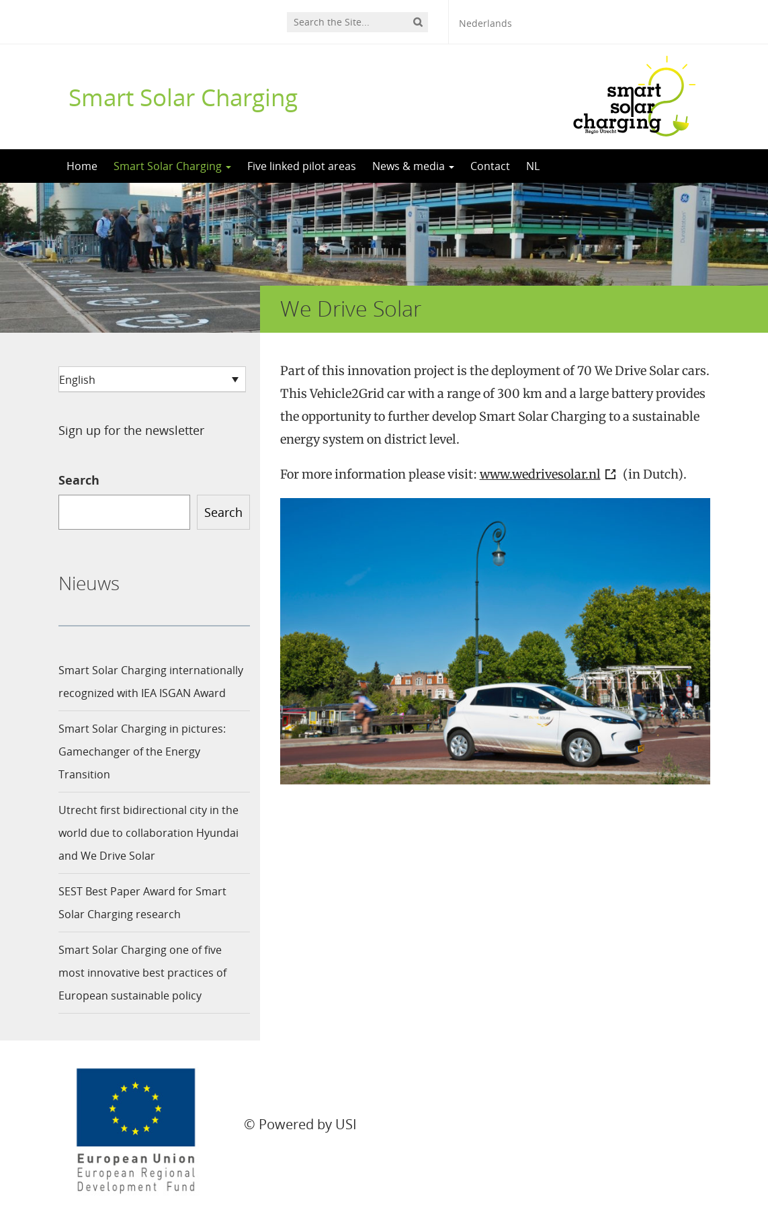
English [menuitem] (77, 379)
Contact (490, 166)
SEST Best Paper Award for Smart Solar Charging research (142, 903)
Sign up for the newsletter (131, 430)
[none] (152, 379)
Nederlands (485, 23)
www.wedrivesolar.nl (540, 474)
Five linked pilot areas (301, 166)
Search (78, 480)
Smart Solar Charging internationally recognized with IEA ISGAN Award (150, 681)
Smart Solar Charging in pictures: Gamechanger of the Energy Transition (142, 751)
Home (82, 166)
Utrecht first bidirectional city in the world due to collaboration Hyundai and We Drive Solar (148, 833)
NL (533, 166)
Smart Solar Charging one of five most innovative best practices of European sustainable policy (142, 972)
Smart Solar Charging (183, 97)
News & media (413, 166)
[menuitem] (152, 379)
